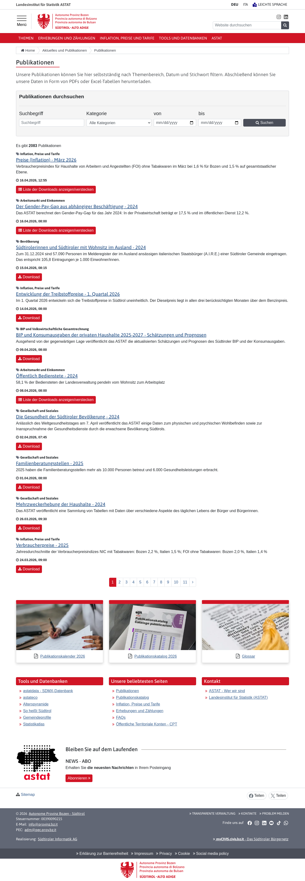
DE (234, 4)
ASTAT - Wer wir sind (227, 691)
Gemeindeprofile (37, 717)
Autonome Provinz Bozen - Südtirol (57, 814)
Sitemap (28, 795)
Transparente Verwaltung (212, 813)
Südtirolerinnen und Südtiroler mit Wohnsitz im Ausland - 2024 (81, 247)
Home (28, 50)
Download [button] (29, 277)
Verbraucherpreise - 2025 (42, 545)
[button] (279, 16)
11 (185, 582)
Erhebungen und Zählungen (66, 38)
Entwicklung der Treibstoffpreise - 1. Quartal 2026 (68, 294)
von (160, 113)
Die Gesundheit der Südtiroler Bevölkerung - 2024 (67, 416)
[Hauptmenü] (21, 21)
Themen (26, 38)
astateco (30, 697)
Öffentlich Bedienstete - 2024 (47, 375)
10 (176, 582)
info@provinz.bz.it (43, 824)
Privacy (164, 854)
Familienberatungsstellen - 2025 (49, 463)
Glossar (248, 656)
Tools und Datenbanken (183, 38)
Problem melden (274, 813)
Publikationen (127, 691)
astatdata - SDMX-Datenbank (48, 691)
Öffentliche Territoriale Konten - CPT (146, 724)
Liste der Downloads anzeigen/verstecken (56, 189)
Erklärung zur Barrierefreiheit (102, 854)
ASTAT (217, 38)
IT (245, 4)
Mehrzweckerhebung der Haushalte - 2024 (60, 504)
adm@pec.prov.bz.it (40, 830)
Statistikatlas (34, 724)
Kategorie (96, 113)
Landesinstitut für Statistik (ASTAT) (238, 697)
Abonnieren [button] (79, 778)
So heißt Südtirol (37, 711)
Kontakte (247, 813)
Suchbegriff (31, 113)
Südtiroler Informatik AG (57, 839)
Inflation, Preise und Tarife (127, 38)
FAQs (121, 717)
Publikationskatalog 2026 (155, 656)
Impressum (142, 854)
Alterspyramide (36, 704)
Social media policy (211, 854)
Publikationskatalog (132, 697)
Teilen (256, 795)
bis (205, 113)
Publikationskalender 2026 (62, 656)
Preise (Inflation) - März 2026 (46, 159)
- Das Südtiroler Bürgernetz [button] (250, 839)
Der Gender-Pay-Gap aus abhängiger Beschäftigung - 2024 (77, 206)
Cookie (182, 854)
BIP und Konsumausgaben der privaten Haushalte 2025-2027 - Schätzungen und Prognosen (111, 335)
